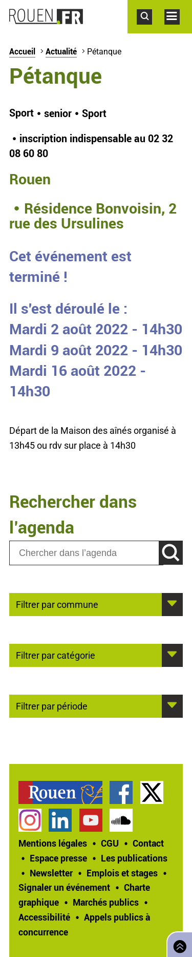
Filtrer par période (52, 705)
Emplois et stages (122, 873)
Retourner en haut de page (177, 943)
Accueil (22, 51)
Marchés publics (106, 902)
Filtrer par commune (57, 604)
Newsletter (51, 873)
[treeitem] (64, 792)
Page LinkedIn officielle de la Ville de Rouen (60, 820)
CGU (110, 843)
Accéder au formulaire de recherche (150, 29)
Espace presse (58, 858)
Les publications (134, 858)
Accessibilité (44, 917)
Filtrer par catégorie (55, 654)
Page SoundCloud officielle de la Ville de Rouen (121, 820)
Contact (148, 843)
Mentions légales (52, 843)
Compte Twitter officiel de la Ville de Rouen (151, 792)
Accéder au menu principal (178, 29)
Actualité (61, 51)
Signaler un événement (64, 887)
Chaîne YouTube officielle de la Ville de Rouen (90, 820)
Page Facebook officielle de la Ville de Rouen (121, 792)
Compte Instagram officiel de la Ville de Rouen (29, 820)
